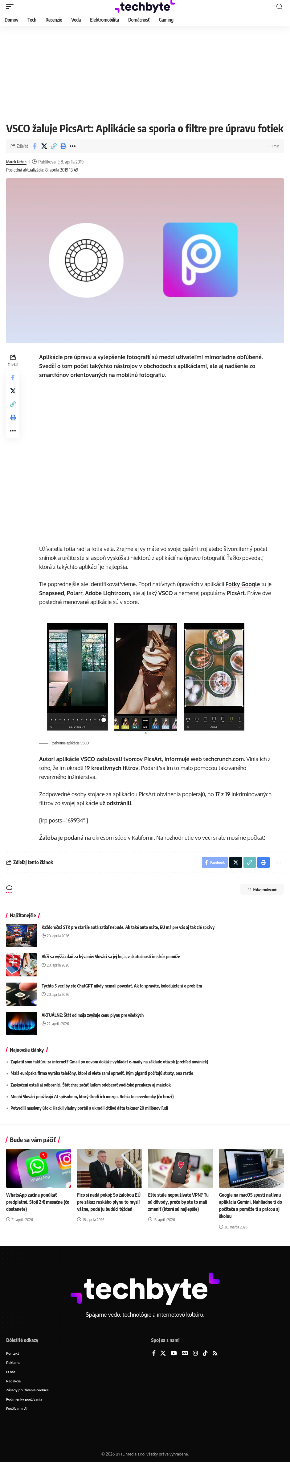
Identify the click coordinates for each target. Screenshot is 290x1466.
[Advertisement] (145, 72)
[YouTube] (174, 1355)
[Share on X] (44, 146)
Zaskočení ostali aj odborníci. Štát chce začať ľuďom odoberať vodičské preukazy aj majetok (90, 1086)
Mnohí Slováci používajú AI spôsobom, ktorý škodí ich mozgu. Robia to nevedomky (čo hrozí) (92, 1097)
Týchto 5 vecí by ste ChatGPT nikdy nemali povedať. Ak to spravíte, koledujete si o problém (122, 987)
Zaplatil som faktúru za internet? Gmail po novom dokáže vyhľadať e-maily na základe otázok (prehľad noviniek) (109, 1063)
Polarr (75, 593)
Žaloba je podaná (62, 837)
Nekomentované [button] (256, 891)
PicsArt (236, 593)
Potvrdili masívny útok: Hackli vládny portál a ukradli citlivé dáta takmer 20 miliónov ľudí (89, 1109)
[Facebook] (154, 1355)
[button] (11, 6)
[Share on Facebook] (34, 146)
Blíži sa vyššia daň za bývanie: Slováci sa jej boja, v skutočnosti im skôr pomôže (111, 958)
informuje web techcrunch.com (204, 759)
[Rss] (215, 1355)
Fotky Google (243, 584)
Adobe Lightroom (108, 593)
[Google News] (185, 1355)
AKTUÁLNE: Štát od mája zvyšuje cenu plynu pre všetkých (93, 1016)
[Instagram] (195, 1355)
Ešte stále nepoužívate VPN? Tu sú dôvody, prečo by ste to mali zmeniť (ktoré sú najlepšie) (180, 1203)
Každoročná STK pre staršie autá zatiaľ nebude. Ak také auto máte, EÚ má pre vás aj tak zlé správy (128, 928)
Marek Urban (18, 161)
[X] (163, 1355)
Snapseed (52, 593)
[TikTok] (205, 1355)
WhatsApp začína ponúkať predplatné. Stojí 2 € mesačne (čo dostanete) (36, 1203)
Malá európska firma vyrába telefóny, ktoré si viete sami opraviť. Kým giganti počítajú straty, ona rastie (101, 1074)
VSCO (166, 593)
